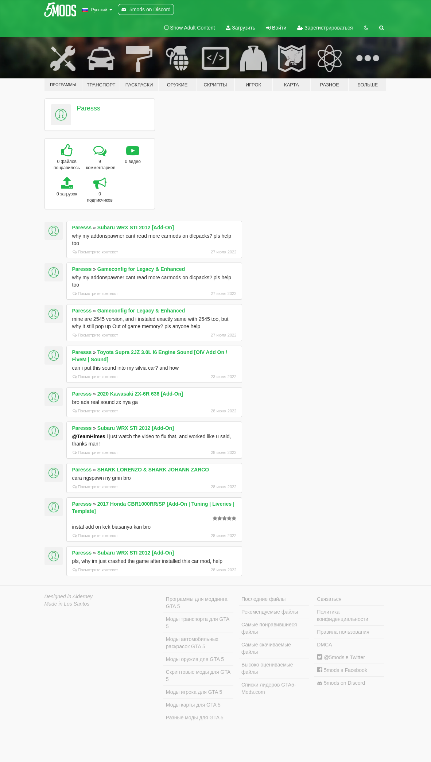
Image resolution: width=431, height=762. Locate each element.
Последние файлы (263, 599)
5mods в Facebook (342, 670)
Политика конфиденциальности (342, 615)
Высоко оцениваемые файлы (267, 668)
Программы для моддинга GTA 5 (197, 602)
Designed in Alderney (68, 596)
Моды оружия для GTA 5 (195, 659)
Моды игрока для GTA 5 (194, 692)
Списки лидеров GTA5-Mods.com (268, 688)
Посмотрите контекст (95, 252)
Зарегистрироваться (325, 28)
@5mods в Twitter (341, 657)
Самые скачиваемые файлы (266, 648)
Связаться (329, 599)
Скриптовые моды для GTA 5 (198, 675)
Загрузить (240, 28)
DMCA (324, 645)
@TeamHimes (88, 436)
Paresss (88, 108)
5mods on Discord (341, 683)
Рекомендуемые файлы (269, 612)
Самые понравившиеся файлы (269, 628)
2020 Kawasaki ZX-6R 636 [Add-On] (140, 394)
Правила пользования (343, 632)
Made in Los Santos (67, 604)
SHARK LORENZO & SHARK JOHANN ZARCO (153, 470)
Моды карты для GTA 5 (193, 705)
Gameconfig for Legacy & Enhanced (141, 269)
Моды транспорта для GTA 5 (197, 622)
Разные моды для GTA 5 (195, 717)
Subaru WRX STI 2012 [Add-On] (135, 227)
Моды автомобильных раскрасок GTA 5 (192, 642)
